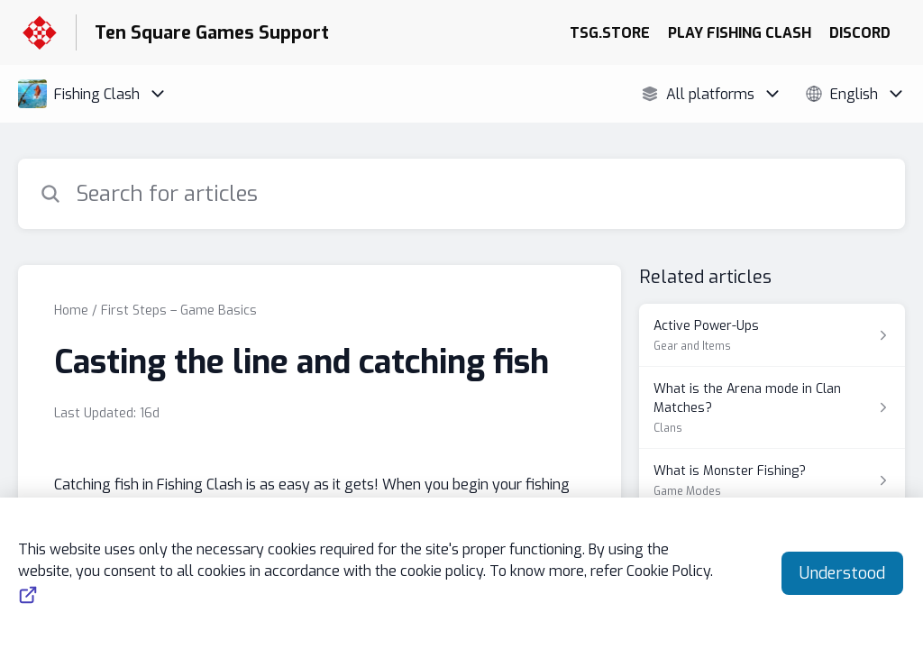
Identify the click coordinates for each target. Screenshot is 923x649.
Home (71, 310)
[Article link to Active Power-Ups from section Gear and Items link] (772, 335)
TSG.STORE (610, 32)
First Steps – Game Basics (179, 310)
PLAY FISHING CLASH (739, 32)
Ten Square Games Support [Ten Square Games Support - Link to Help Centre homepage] (212, 33)
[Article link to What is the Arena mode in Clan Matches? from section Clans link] (772, 408)
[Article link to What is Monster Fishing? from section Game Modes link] (772, 480)
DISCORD (860, 32)
